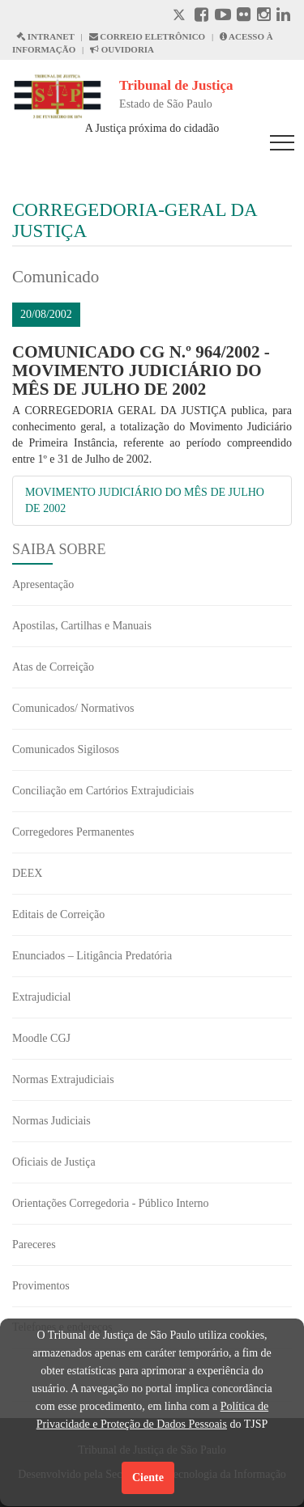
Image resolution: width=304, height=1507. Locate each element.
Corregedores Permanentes (73, 832)
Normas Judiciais (51, 1121)
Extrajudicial (41, 997)
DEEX (27, 873)
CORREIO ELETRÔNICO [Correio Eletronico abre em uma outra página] (147, 36)
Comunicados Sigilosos (65, 749)
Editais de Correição (58, 914)
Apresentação (43, 584)
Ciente (148, 1477)
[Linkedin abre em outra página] (283, 17)
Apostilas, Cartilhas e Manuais (82, 626)
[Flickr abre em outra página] (243, 17)
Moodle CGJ (41, 1038)
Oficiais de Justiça (54, 1162)
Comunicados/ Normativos (73, 708)
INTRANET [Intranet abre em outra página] (45, 36)
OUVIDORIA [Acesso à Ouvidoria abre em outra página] (122, 49)
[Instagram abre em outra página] (263, 17)
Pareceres (34, 1244)
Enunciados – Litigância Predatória (92, 956)
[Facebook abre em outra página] (201, 17)
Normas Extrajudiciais (63, 1079)
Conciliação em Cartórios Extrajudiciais (103, 791)
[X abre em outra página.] (181, 17)
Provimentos (41, 1286)
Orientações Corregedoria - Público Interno (110, 1203)
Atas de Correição (53, 667)
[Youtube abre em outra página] (223, 17)
